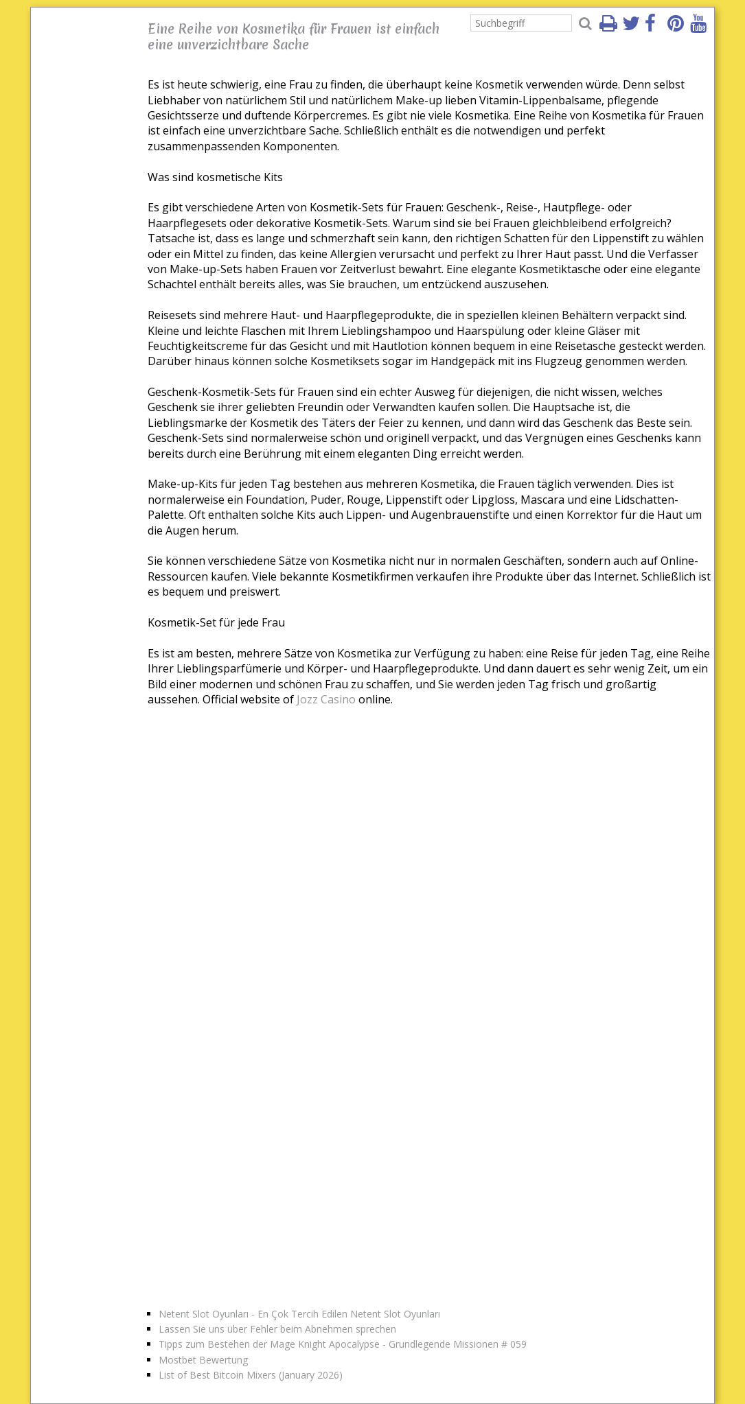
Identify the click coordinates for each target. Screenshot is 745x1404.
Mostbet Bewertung (203, 1359)
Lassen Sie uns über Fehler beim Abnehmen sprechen (277, 1328)
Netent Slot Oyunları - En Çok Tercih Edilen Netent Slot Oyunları (299, 1313)
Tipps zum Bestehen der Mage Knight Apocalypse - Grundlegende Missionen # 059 (343, 1343)
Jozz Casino (326, 699)
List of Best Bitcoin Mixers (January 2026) (251, 1374)
